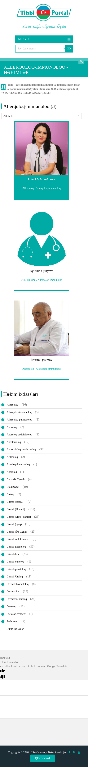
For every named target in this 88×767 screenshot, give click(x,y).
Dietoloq (11, 606)
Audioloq (12, 472)
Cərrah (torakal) (15, 501)
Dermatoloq (13, 591)
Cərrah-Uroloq (15, 576)
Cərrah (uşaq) (14, 524)
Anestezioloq (14, 442)
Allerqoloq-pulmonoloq (19, 419)
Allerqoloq (12, 404)
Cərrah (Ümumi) (16, 509)
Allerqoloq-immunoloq (19, 412)
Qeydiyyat (42, 758)
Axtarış (81, 61)
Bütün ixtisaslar (15, 628)
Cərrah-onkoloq (15, 561)
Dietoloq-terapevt (16, 614)
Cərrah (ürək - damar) (19, 516)
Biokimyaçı (13, 486)
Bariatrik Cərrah (15, 479)
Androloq (12, 427)
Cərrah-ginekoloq (16, 546)
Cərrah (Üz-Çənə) (17, 531)
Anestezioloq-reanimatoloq (21, 449)
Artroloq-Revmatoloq (18, 464)
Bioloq (10, 494)
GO (69, 48)
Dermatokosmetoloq (18, 584)
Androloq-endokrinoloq (19, 434)
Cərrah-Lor (13, 554)
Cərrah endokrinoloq (18, 539)
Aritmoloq (12, 457)
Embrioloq (12, 621)
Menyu (23, 39)
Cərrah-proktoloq (16, 569)
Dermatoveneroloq (17, 599)
